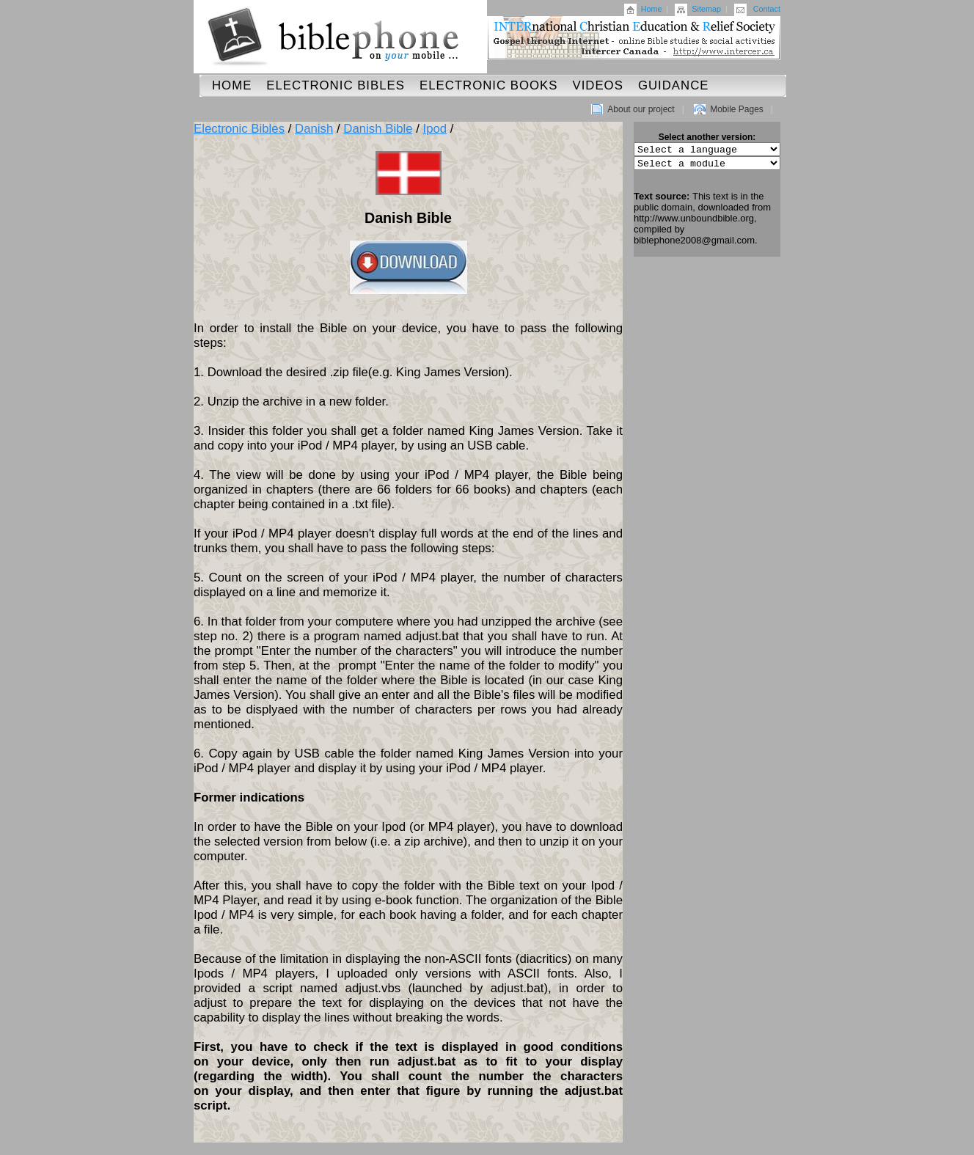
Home (651, 8)
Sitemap (706, 8)
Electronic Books (489, 85)
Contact (766, 8)
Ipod (435, 129)
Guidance (673, 85)
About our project (640, 109)
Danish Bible (377, 129)
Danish (314, 129)
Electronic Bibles (335, 85)
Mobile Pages (737, 109)
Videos (597, 85)
